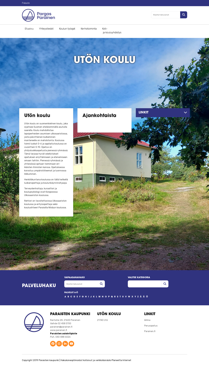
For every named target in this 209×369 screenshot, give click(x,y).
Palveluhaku (39, 285)
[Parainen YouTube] (71, 344)
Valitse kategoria (139, 277)
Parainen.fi (149, 331)
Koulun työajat (67, 28)
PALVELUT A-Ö (71, 293)
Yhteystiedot (46, 28)
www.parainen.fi (58, 330)
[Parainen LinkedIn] (65, 344)
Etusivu (29, 28)
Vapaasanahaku (74, 277)
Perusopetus (150, 325)
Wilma (147, 320)
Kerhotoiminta (89, 28)
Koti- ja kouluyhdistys (111, 30)
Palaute (26, 3)
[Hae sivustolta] (183, 14)
